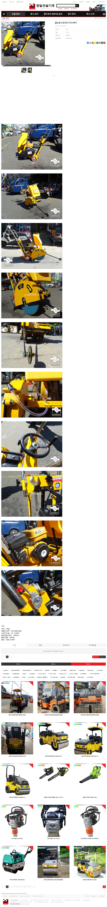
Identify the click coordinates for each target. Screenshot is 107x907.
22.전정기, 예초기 (7, 677)
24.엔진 (23, 677)
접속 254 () (101, 2)
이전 (19, 664)
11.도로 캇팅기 (99, 670)
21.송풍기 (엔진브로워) (94, 673)
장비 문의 (72, 14)
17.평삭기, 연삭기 (52, 673)
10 (29, 886)
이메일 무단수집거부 (25, 896)
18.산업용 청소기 (62, 673)
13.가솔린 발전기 (15, 673)
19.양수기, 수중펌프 (73, 673)
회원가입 (81, 2)
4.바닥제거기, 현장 (38, 670)
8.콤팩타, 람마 (72, 670)
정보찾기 (88, 2)
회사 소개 (90, 14)
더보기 (102, 657)
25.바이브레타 (31, 677)
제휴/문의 (94, 896)
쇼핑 (94, 2)
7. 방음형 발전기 (63, 670)
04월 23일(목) (19, 2)
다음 (53, 664)
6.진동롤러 (54, 670)
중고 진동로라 (74, 8)
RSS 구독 (11, 2)
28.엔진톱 (62, 677)
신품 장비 (16, 14)
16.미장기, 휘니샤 (42, 673)
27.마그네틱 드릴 (54, 677)
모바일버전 (101, 896)
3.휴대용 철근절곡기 (26, 670)
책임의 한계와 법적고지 (38, 896)
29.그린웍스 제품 (71, 677)
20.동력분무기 (83, 673)
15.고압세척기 (32, 673)
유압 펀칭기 (66, 8)
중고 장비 (34, 14)
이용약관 (5, 896)
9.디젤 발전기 (81, 670)
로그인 (75, 2)
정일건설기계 (45, 5)
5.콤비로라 (47, 670)
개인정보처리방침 (13, 896)
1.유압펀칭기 (5, 670)
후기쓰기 (96, 657)
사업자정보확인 (86, 900)
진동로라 (60, 8)
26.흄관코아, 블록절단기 (42, 677)
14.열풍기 (24, 673)
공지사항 (87, 896)
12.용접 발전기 (6, 673)
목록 (88, 664)
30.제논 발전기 (80, 677)
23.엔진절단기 (16, 677)
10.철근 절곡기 (90, 670)
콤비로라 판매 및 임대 (53, 14)
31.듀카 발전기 (90, 677)
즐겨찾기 (5, 2)
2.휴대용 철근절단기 (15, 670)
